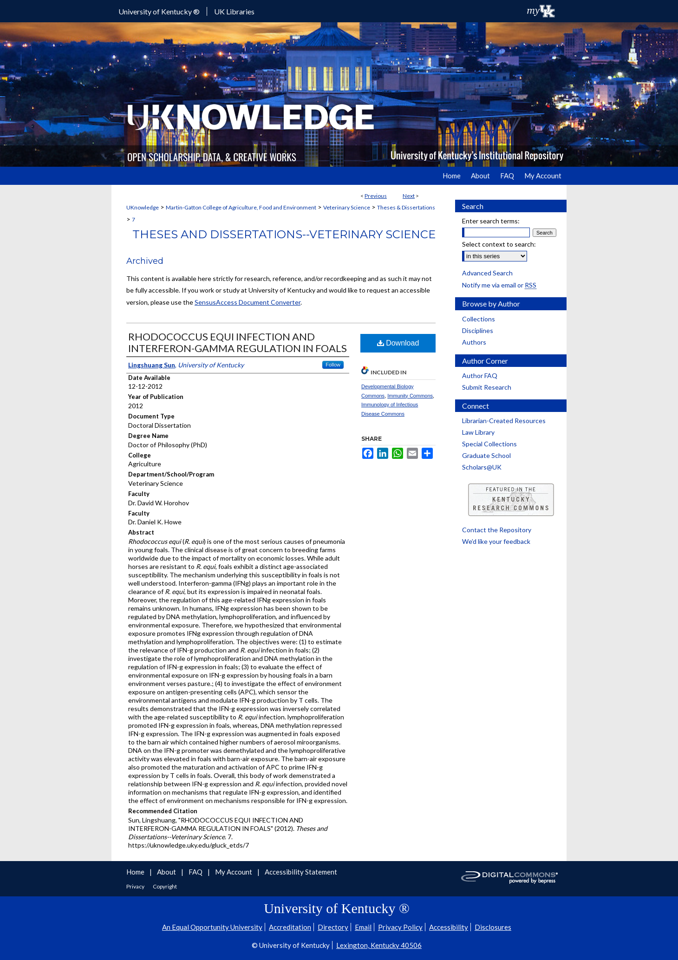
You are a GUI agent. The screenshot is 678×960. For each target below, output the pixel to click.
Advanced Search (487, 273)
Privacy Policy (400, 927)
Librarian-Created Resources (504, 420)
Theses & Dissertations (406, 207)
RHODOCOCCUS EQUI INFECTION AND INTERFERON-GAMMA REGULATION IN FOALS (237, 342)
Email (363, 927)
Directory (333, 927)
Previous (376, 195)
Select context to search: (499, 244)
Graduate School (486, 455)
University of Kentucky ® (159, 11)
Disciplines (477, 330)
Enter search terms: (491, 221)
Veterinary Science (346, 207)
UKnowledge (142, 207)
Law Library (478, 432)
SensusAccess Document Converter (247, 302)
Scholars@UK (482, 467)
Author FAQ (479, 375)
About (167, 872)
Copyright (165, 886)
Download (398, 343)
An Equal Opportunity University (212, 927)
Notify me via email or (499, 285)
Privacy (135, 886)
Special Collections (489, 444)
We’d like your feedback (496, 541)
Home (136, 872)
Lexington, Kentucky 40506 (379, 945)
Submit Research (486, 387)
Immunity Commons (410, 395)
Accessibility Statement (301, 872)
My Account (234, 872)
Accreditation (290, 927)
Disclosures (493, 927)
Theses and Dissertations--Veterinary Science (284, 234)
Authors (474, 342)
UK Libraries (234, 11)
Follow (333, 364)
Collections (478, 319)
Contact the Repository (496, 530)
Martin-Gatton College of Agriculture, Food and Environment (241, 207)
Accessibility (448, 927)
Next (409, 195)
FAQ (196, 872)
